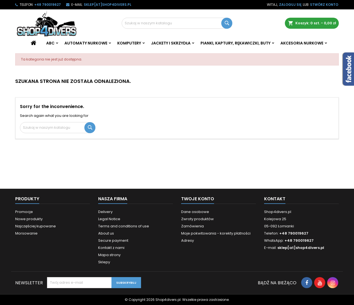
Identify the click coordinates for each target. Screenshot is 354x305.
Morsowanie (26, 233)
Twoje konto (197, 199)
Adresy (187, 240)
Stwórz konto (324, 4)
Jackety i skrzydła (171, 43)
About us (106, 233)
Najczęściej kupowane (35, 226)
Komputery (129, 43)
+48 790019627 (47, 4)
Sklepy (104, 262)
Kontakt (274, 199)
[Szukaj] (177, 23)
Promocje (24, 211)
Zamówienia (192, 226)
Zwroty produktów (197, 219)
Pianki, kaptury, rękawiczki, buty (235, 43)
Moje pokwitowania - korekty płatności (216, 233)
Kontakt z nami (111, 247)
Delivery (105, 211)
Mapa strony (109, 254)
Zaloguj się (290, 4)
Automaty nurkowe (85, 43)
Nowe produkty (29, 219)
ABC (50, 43)
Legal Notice (109, 219)
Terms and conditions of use (123, 226)
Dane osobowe (195, 211)
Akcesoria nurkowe (301, 43)
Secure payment (113, 240)
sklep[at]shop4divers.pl (107, 4)
